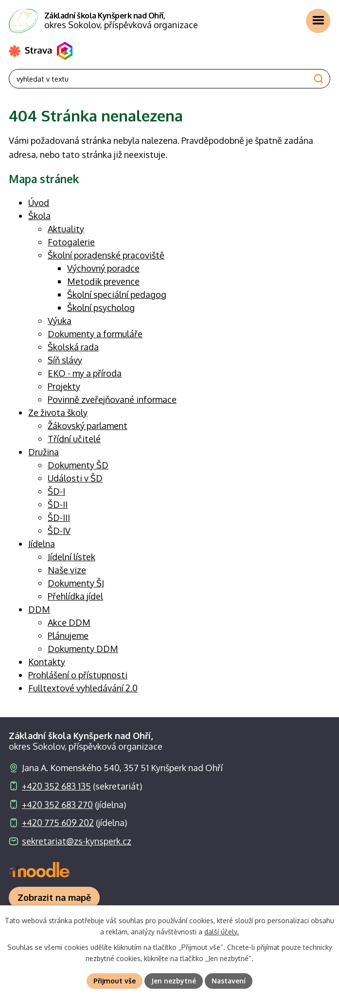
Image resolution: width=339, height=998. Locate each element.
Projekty (64, 386)
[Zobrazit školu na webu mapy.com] (54, 898)
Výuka (59, 320)
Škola (39, 215)
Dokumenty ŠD (78, 465)
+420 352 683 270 (57, 804)
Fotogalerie (71, 242)
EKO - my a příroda (85, 373)
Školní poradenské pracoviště (106, 255)
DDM (39, 609)
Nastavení (229, 981)
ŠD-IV (59, 530)
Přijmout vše (114, 981)
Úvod (38, 202)
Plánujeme (68, 635)
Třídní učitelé (74, 438)
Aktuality (66, 229)
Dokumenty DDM (83, 648)
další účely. (221, 932)
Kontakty (46, 661)
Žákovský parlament (87, 425)
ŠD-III (59, 517)
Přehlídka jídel (75, 596)
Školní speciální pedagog (116, 294)
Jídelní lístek (71, 556)
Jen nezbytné (173, 981)
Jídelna (41, 543)
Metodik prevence (103, 281)
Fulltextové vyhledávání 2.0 (83, 688)
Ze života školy (58, 412)
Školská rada (73, 347)
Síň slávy (65, 360)
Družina (43, 452)
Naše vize (67, 570)
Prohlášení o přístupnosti (77, 675)
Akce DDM (69, 622)
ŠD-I (56, 491)
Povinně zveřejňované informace (112, 399)
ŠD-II (58, 504)
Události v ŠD (75, 478)
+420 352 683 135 (56, 786)
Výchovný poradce (103, 268)
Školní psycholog (101, 307)
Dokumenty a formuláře (95, 333)
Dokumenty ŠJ (76, 583)
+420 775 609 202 (58, 822)
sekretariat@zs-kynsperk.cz (76, 841)
